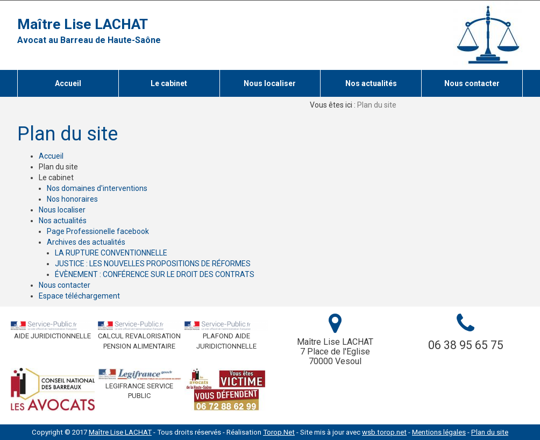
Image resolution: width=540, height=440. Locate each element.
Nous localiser (62, 209)
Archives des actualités (86, 242)
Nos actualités (63, 220)
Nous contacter (64, 285)
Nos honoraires (72, 199)
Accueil (51, 156)
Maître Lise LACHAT (82, 24)
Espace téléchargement (79, 296)
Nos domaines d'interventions (97, 188)
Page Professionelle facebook (98, 231)
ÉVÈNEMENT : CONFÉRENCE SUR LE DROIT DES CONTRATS (154, 274)
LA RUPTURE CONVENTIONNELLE (111, 253)
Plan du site (489, 432)
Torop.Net (279, 432)
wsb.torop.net (384, 432)
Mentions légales (439, 432)
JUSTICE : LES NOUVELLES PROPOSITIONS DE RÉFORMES (153, 263)
